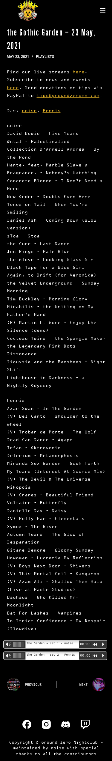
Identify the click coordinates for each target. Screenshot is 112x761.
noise (29, 110)
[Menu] (102, 10)
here (79, 71)
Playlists (45, 57)
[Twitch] (85, 724)
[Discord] (65, 724)
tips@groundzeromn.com (68, 95)
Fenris (52, 110)
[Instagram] (46, 724)
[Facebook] (26, 724)
